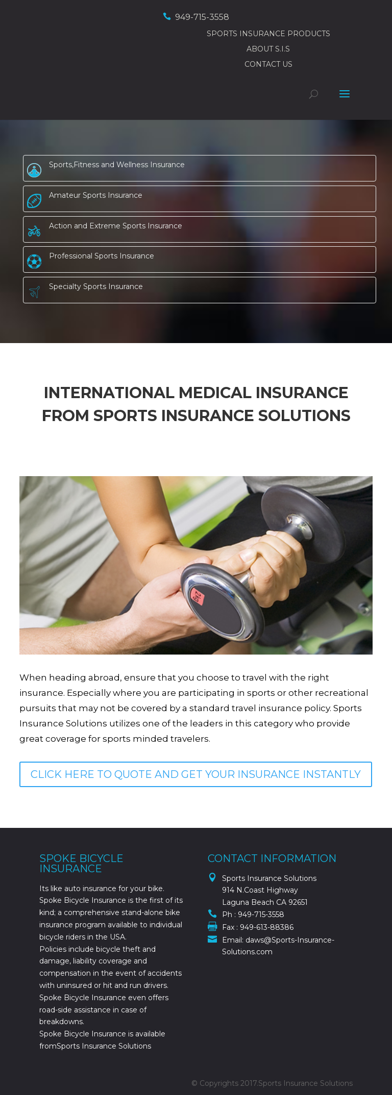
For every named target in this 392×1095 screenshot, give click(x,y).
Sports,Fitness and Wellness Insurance (117, 164)
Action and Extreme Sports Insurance (115, 225)
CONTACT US (268, 64)
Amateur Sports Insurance (95, 195)
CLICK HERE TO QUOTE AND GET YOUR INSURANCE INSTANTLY (196, 774)
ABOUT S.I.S (268, 49)
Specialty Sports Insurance (96, 286)
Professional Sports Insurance (101, 255)
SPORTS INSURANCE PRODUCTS (268, 33)
